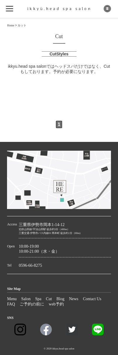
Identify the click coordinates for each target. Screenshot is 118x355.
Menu (12, 299)
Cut (49, 299)
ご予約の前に (32, 304)
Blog (60, 299)
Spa (38, 299)
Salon (26, 299)
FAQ (11, 304)
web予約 (56, 304)
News (73, 299)
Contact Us (92, 299)
